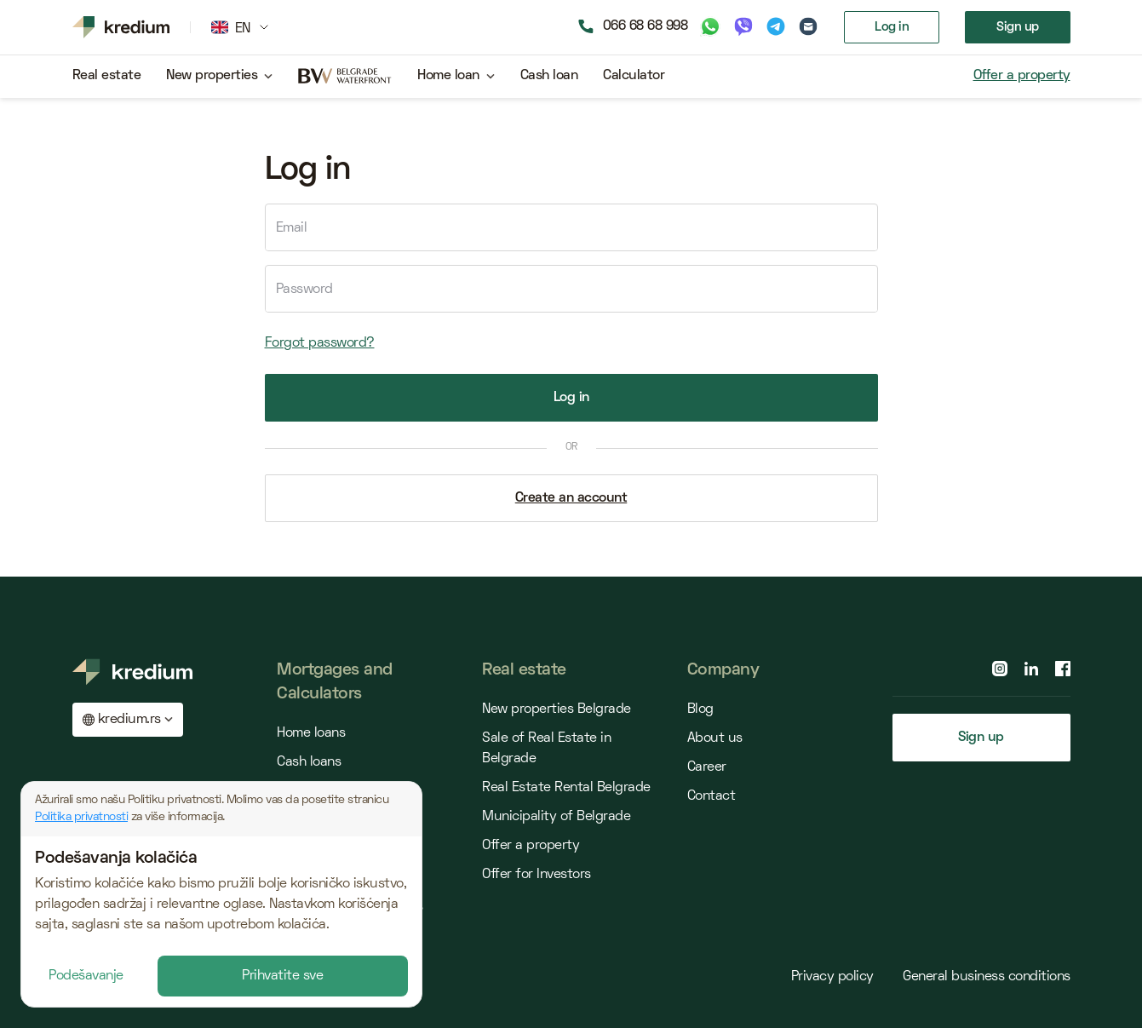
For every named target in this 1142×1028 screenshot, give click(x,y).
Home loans (311, 733)
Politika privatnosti (81, 817)
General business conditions (986, 977)
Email (291, 228)
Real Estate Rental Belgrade (566, 788)
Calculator (633, 76)
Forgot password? (320, 343)
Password (304, 290)
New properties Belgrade (556, 709)
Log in (892, 27)
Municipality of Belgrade (556, 817)
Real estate (106, 76)
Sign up (1017, 27)
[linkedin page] (1031, 668)
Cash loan (549, 76)
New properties (211, 76)
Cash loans (309, 762)
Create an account (571, 498)
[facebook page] (1062, 668)
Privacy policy (834, 977)
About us (715, 738)
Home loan (448, 76)
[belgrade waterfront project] (345, 76)
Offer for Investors (536, 875)
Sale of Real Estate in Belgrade (546, 748)
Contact (711, 796)
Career (706, 767)
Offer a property (1021, 76)
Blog (700, 709)
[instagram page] (999, 668)
